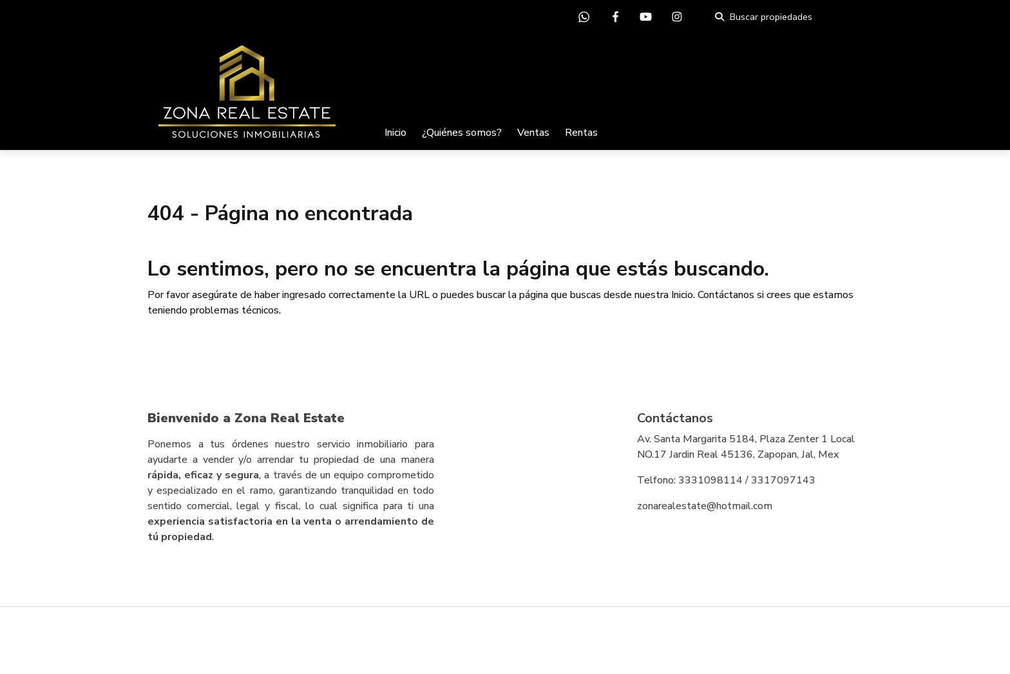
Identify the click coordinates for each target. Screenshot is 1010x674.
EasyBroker (534, 635)
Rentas (581, 133)
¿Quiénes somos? (462, 133)
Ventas (533, 133)
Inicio (395, 133)
